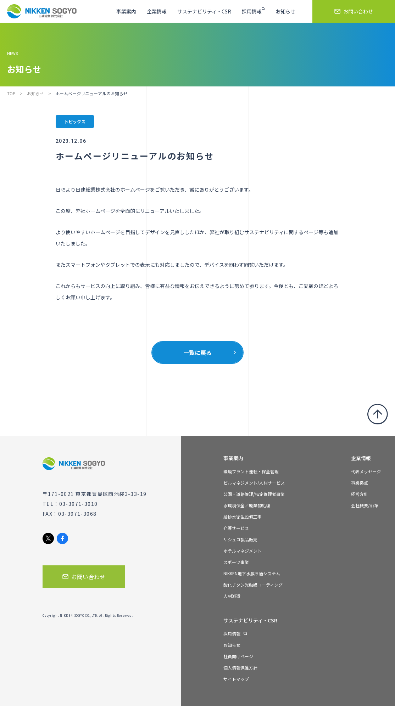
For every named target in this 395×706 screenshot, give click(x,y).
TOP (11, 93)
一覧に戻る (197, 352)
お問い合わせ (83, 576)
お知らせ (35, 93)
